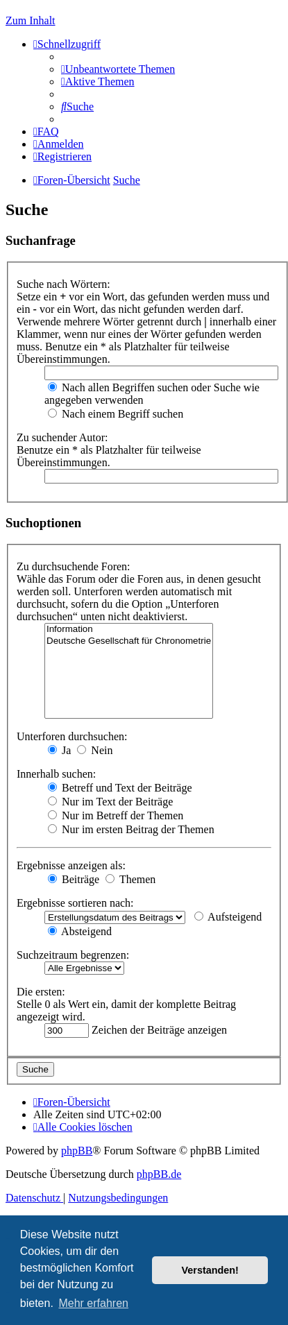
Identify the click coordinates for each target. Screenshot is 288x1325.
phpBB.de (159, 1174)
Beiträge (73, 879)
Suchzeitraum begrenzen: (73, 955)
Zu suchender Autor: (62, 437)
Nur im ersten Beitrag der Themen (131, 829)
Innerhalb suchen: (56, 774)
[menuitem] (118, 69)
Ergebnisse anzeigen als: (71, 865)
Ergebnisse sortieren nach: (75, 903)
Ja (59, 750)
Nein (94, 750)
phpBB (76, 1150)
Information (128, 629)
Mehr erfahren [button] (93, 1303)
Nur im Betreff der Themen (115, 815)
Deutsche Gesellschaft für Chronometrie (128, 641)
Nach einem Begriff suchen (115, 414)
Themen (130, 879)
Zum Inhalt (31, 20)
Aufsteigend (228, 917)
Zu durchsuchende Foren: (73, 566)
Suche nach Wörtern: (63, 284)
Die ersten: (41, 992)
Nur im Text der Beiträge (110, 801)
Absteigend (80, 931)
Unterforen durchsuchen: (72, 736)
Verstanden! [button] (210, 1270)
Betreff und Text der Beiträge (120, 788)
